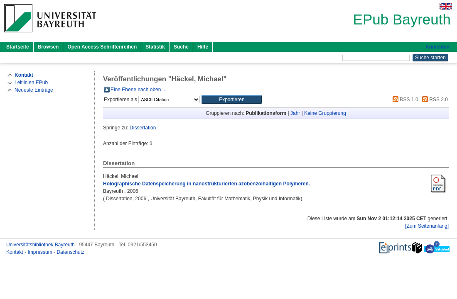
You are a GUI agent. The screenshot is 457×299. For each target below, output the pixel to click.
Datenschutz (70, 252)
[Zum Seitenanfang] (427, 226)
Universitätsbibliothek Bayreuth (41, 245)
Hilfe (202, 47)
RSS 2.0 (434, 99)
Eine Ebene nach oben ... (139, 89)
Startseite (17, 47)
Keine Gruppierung (325, 113)
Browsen (48, 47)
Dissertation (143, 128)
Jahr (295, 113)
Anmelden (437, 47)
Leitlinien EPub (31, 82)
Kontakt (15, 252)
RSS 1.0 (404, 99)
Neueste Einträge (34, 90)
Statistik (155, 47)
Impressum (40, 252)
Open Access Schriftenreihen (102, 47)
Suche (181, 47)
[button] (231, 99)
